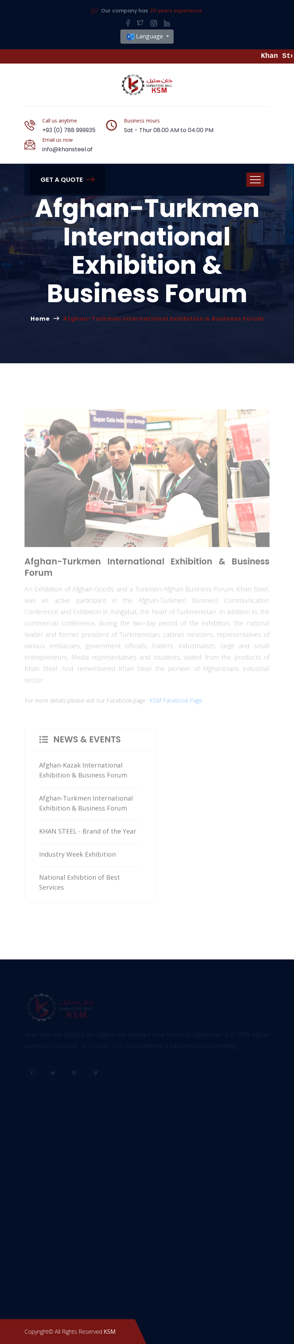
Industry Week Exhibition (77, 857)
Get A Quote (67, 179)
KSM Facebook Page (175, 703)
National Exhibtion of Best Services (79, 885)
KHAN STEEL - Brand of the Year (87, 834)
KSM (110, 1331)
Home (40, 319)
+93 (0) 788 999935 (69, 130)
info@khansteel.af (67, 149)
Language (145, 36)
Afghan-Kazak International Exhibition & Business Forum (83, 773)
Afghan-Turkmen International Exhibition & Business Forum (86, 806)
